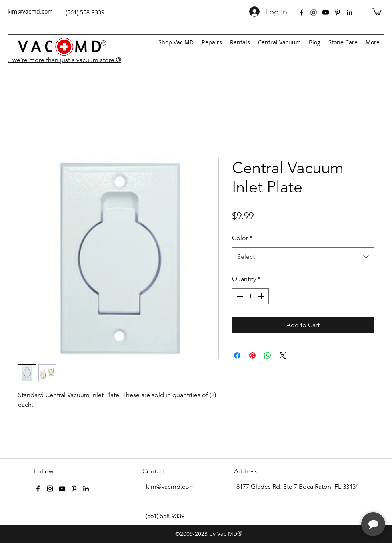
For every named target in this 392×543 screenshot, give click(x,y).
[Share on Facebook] (237, 355)
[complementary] (334, 499)
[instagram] (314, 12)
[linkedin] (350, 12)
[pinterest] (338, 12)
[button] (377, 11)
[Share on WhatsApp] (267, 355)
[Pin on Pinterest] (252, 355)
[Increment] (262, 296)
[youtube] (326, 12)
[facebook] (302, 12)
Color (242, 238)
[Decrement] (238, 296)
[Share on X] (283, 355)
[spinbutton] (250, 296)
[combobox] (303, 256)
